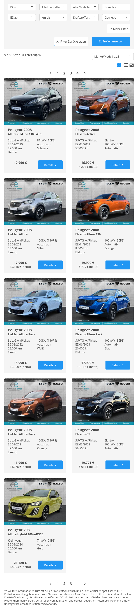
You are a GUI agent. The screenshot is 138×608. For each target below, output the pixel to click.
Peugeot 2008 (35, 131)
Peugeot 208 (35, 531)
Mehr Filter (118, 29)
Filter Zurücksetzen (71, 42)
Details (50, 165)
